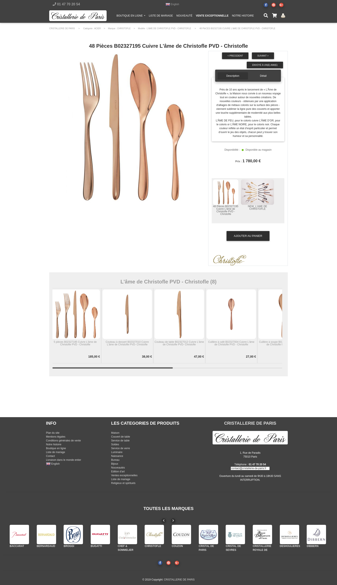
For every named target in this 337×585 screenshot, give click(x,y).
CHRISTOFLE (124, 28)
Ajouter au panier (248, 235)
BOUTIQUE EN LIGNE (131, 16)
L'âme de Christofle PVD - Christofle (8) (168, 282)
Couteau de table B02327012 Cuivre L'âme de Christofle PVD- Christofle (179, 343)
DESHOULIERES (290, 546)
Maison (115, 432)
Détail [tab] (263, 75)
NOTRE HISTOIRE (243, 16)
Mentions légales (55, 436)
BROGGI (69, 546)
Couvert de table (120, 436)
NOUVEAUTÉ (184, 16)
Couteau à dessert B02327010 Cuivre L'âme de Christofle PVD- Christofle (127, 343)
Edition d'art (118, 471)
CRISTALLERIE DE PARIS (62, 28)
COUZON (177, 546)
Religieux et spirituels (123, 483)
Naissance (117, 456)
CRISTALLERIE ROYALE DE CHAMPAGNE (262, 550)
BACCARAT (17, 546)
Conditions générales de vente (63, 440)
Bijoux (114, 463)
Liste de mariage (55, 452)
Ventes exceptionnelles (124, 475)
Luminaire (117, 452)
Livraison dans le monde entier (63, 459)
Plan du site (53, 432)
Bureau (115, 459)
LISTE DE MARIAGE (161, 16)
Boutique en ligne (56, 448)
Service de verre (120, 448)
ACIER (97, 28)
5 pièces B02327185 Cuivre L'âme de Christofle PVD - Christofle (75, 343)
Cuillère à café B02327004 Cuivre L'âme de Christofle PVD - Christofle (231, 343)
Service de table (120, 440)
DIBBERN (313, 546)
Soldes (115, 444)
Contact (50, 456)
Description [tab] (232, 75)
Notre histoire (53, 444)
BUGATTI (96, 546)
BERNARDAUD (46, 546)
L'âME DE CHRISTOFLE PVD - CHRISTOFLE (169, 28)
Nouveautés (118, 467)
